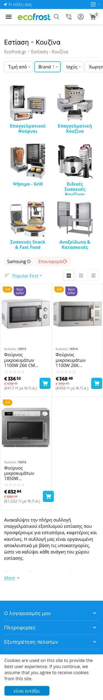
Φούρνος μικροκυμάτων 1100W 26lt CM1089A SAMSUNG (77, 360)
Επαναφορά (52, 261)
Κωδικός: (10, 349)
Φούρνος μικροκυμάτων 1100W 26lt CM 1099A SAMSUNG (21, 360)
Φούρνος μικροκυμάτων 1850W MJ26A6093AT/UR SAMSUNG (22, 473)
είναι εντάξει (27, 691)
